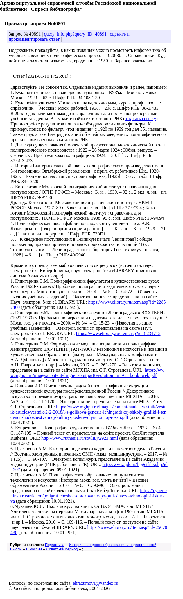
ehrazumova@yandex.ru (95, 583)
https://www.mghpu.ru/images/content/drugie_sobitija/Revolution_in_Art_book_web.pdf (87, 373)
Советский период (62, 549)
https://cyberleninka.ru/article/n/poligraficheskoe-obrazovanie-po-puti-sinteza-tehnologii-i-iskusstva (88, 496)
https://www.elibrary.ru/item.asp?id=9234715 (118, 333)
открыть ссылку (140, 118)
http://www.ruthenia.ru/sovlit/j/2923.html (79, 438)
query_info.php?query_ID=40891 (75, 33)
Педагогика (54, 545)
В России (34, 549)
